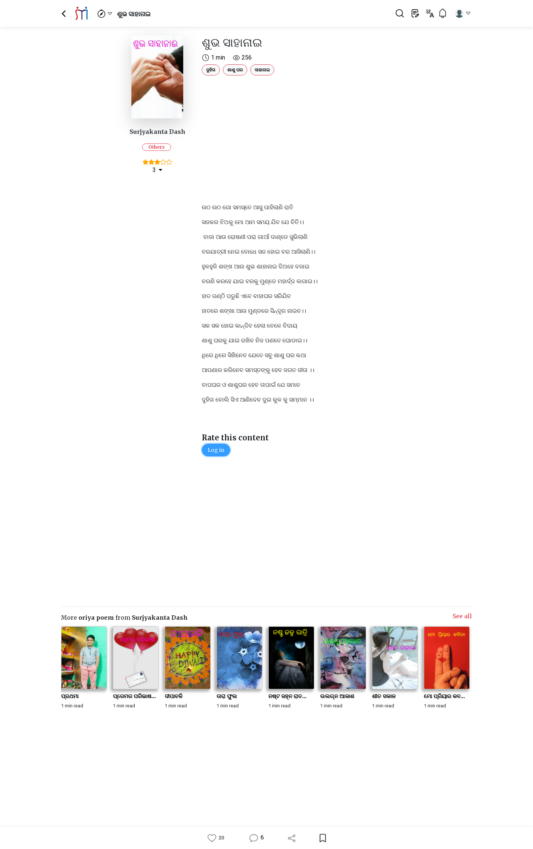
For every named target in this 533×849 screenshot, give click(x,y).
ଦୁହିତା (211, 69)
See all (462, 616)
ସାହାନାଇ (262, 69)
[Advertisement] (302, 130)
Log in (216, 450)
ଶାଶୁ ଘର (235, 69)
